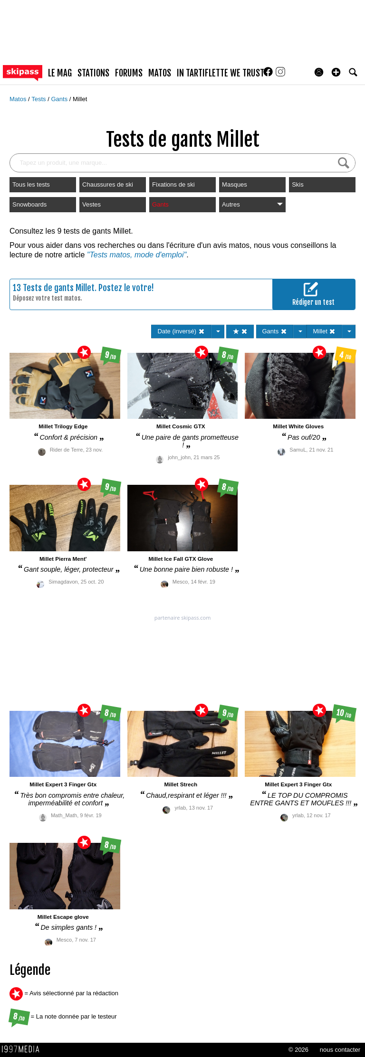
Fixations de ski (173, 184)
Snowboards (29, 204)
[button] (336, 72)
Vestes (91, 204)
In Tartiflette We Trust (220, 73)
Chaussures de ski (107, 184)
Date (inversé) (180, 331)
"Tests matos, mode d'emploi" (136, 255)
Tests (39, 99)
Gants (60, 99)
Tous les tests (31, 184)
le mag (60, 73)
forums (129, 73)
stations (93, 73)
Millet (80, 99)
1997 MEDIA (23, 1049)
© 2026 (298, 1049)
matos (159, 73)
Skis (298, 184)
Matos (19, 99)
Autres (252, 204)
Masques (234, 184)
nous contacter (340, 1049)
